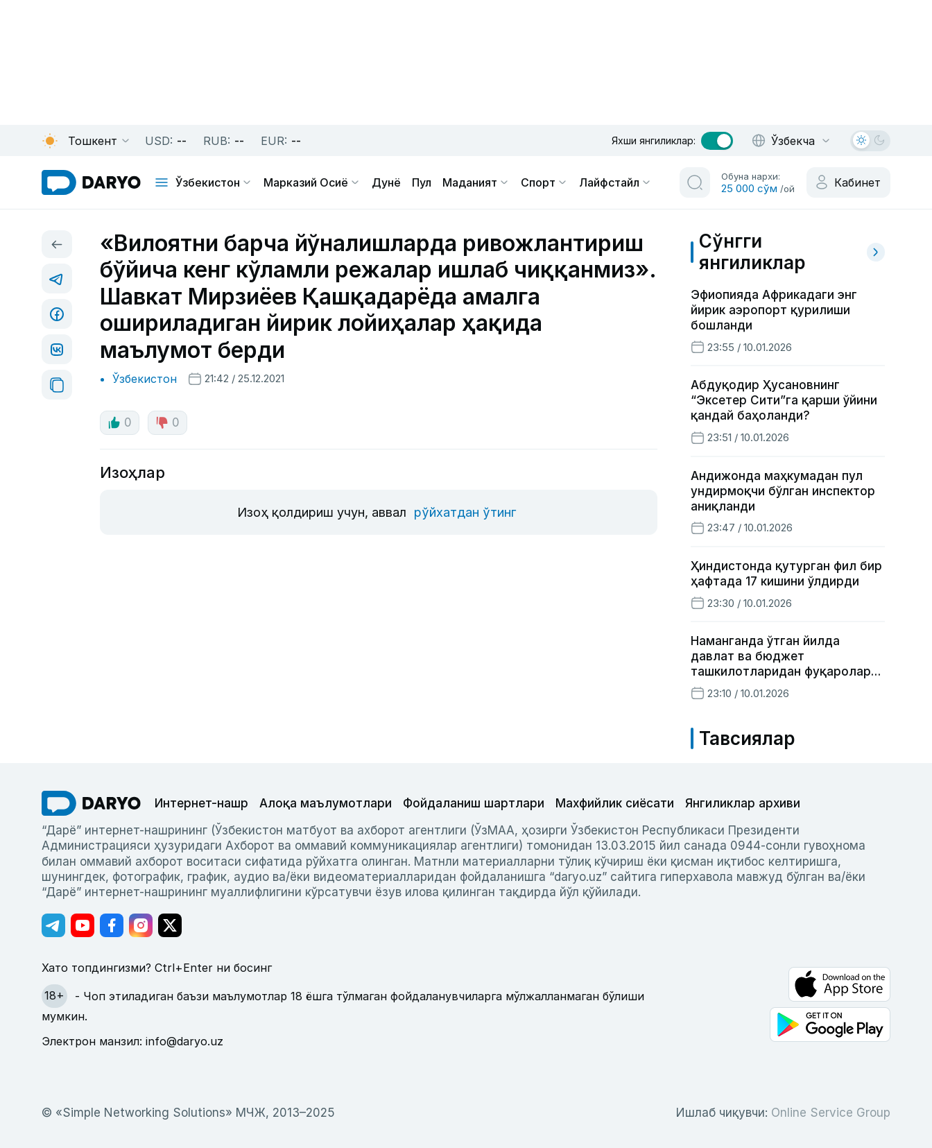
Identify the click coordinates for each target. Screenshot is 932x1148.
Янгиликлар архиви (742, 803)
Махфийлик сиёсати (614, 803)
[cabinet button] (848, 182)
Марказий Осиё (312, 182)
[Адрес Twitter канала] (170, 925)
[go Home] (91, 803)
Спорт (544, 182)
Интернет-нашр (201, 803)
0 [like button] (119, 422)
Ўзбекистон (213, 182)
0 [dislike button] (167, 422)
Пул (421, 182)
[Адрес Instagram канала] (141, 925)
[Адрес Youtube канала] (82, 925)
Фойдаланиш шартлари (473, 803)
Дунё (386, 182)
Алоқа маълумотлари (325, 803)
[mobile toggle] (161, 182)
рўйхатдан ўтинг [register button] (465, 512)
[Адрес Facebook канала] (111, 925)
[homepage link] (91, 182)
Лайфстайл (615, 182)
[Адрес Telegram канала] (53, 925)
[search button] (695, 182)
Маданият (476, 182)
